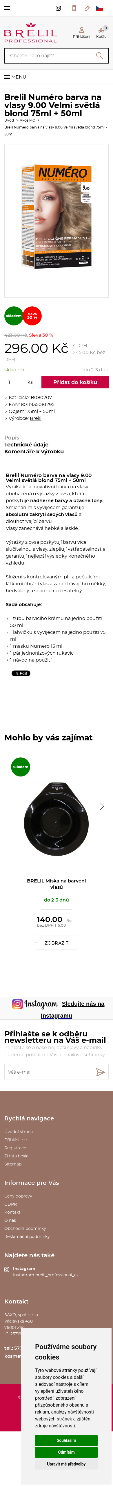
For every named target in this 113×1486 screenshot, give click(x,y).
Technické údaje (26, 445)
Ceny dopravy (18, 1196)
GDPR (10, 1204)
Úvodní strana (18, 1132)
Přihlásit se (15, 1140)
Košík (102, 31)
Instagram (24, 1269)
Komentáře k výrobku (34, 452)
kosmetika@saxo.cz (87, 8)
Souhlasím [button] (66, 1440)
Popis (11, 438)
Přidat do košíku (75, 382)
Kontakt (12, 1213)
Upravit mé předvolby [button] (66, 1464)
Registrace (15, 1148)
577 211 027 (74, 8)
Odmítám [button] (66, 1452)
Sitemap (12, 1164)
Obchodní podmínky (25, 1229)
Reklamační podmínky (27, 1237)
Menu (18, 77)
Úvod (9, 120)
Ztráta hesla (16, 1156)
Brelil (35, 418)
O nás (10, 1221)
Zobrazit (56, 943)
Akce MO (27, 120)
